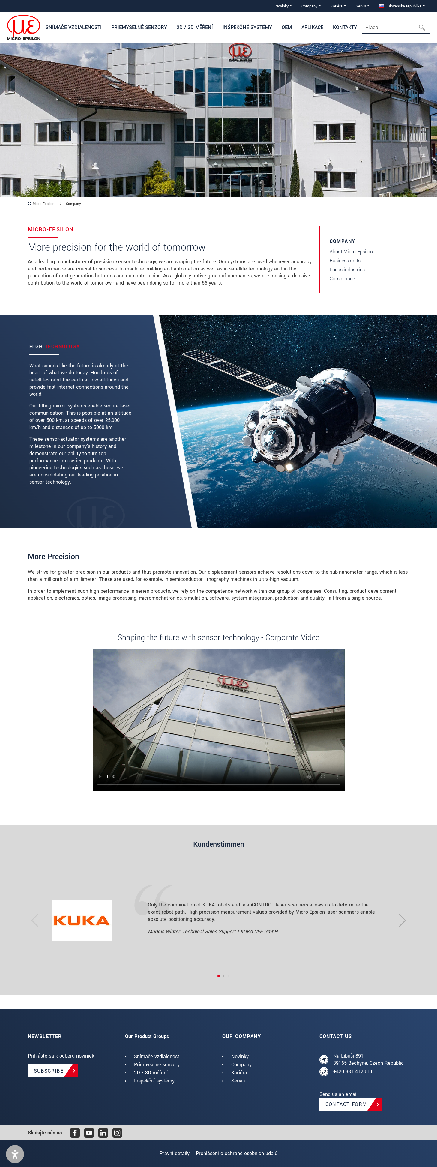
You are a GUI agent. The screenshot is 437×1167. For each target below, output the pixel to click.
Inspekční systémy (154, 1081)
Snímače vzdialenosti (157, 1056)
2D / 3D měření (151, 1073)
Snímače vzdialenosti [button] (74, 27)
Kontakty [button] (345, 27)
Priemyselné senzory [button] (139, 27)
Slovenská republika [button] (400, 6)
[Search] (396, 28)
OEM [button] (287, 27)
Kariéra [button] (337, 6)
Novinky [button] (282, 6)
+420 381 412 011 (353, 1071)
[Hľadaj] (424, 28)
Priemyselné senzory (157, 1064)
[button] (15, 1154)
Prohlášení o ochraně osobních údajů (239, 1153)
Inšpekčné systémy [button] (247, 27)
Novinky (240, 1056)
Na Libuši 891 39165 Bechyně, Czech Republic (368, 1059)
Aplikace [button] (312, 27)
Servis (238, 1081)
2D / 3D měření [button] (195, 27)
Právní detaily (172, 1153)
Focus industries (347, 269)
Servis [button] (361, 6)
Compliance (342, 278)
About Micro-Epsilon (351, 251)
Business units (345, 260)
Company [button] (309, 6)
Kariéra (239, 1073)
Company (241, 1064)
